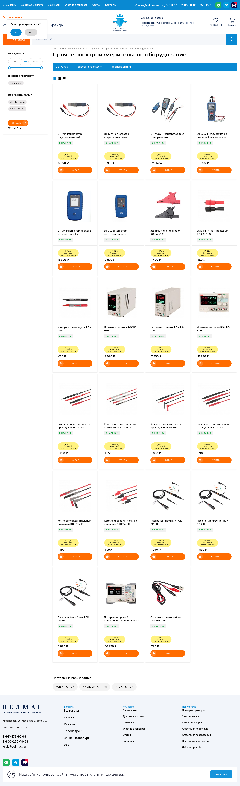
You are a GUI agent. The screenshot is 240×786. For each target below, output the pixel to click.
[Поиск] (131, 39)
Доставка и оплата (32, 5)
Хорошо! (221, 774)
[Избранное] (216, 21)
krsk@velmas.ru (148, 5)
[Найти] (231, 39)
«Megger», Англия (95, 686)
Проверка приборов (193, 710)
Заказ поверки (190, 716)
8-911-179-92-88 (177, 5)
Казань (69, 717)
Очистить (14, 128)
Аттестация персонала (195, 728)
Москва (69, 724)
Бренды (57, 25)
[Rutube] (234, 5)
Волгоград (71, 710)
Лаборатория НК (192, 747)
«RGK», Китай (124, 686)
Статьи (96, 5)
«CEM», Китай (65, 686)
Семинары (54, 5)
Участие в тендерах (76, 5)
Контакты (110, 5)
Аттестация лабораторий (196, 734)
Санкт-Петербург (77, 738)
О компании (9, 5)
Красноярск (73, 731)
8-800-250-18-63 (201, 5)
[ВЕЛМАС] (120, 22)
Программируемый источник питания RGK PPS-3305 (121, 620)
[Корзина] (232, 21)
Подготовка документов (196, 741)
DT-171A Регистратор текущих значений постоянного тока (70, 137)
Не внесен (16, 83)
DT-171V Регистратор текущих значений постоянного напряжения (120, 137)
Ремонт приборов (192, 722)
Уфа (66, 744)
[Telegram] (226, 5)
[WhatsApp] (218, 5)
